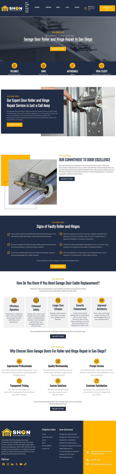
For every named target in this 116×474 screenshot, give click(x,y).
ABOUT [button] (58, 7)
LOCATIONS (48, 7)
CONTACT (77, 7)
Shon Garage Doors (51, 35)
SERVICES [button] (37, 7)
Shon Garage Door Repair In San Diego (27, 7)
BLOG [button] (68, 7)
